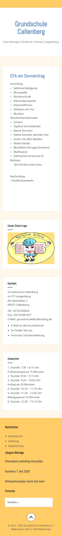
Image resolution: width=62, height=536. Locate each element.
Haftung (13, 441)
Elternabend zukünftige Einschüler (24, 461)
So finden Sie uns (21, 330)
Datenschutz (16, 446)
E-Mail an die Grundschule (27, 325)
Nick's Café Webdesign (38, 529)
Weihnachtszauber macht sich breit (24, 481)
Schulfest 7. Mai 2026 (17, 471)
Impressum (15, 436)
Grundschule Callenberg (31, 28)
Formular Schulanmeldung (27, 335)
